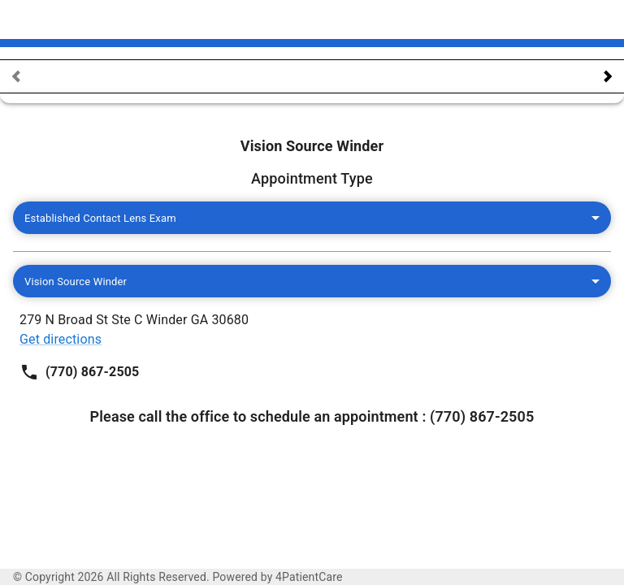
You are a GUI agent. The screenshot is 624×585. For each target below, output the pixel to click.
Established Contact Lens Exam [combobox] (107, 218)
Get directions (359, 165)
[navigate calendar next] (608, 76)
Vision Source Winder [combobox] (82, 281)
